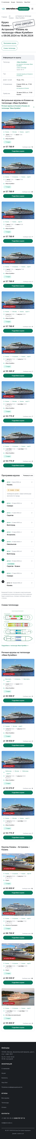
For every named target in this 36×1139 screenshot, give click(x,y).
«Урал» (7, 880)
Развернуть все (28, 475)
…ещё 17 (8, 681)
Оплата (4, 1107)
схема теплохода (21, 67)
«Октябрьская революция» (13, 1015)
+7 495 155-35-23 (7, 1118)
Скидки (7, 142)
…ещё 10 (8, 773)
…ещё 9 (28, 918)
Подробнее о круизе (18, 151)
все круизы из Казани (23, 88)
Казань (7, 132)
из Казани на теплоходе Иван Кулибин (23, 17)
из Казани (11, 17)
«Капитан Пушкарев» (11, 925)
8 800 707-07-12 (19, 1118)
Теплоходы (5, 1102)
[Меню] (32, 9)
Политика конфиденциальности (12, 1087)
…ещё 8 (28, 177)
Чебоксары (8, 771)
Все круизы (5, 1098)
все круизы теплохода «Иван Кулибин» (25, 64)
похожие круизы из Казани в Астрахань (25, 74)
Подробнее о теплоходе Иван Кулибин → (15, 645)
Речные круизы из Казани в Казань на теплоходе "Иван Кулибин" (18, 107)
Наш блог (27, 2)
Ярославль (8, 679)
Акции (13, 2)
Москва (14, 132)
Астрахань (15, 177)
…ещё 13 (19, 221)
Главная (4, 17)
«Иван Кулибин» (22, 62)
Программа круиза (10, 43)
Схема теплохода (9, 48)
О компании (5, 2)
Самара (7, 726)
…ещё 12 (27, 132)
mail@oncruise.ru (7, 1123)
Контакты (20, 2)
